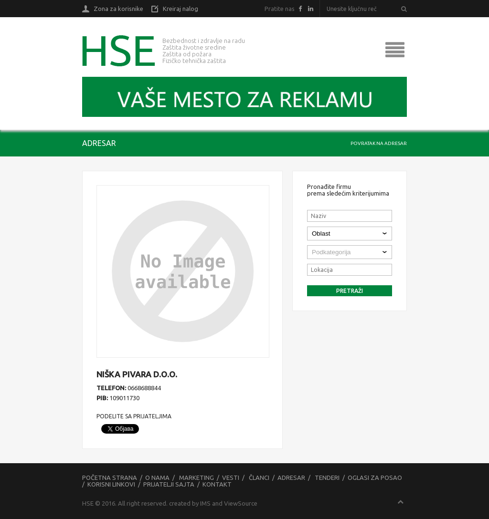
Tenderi (327, 477)
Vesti (230, 477)
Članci (259, 477)
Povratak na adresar (379, 143)
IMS (205, 503)
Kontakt (217, 484)
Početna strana (109, 477)
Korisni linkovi (111, 484)
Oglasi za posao (375, 477)
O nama (157, 477)
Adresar (291, 477)
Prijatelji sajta (168, 484)
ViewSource (240, 503)
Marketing (196, 477)
